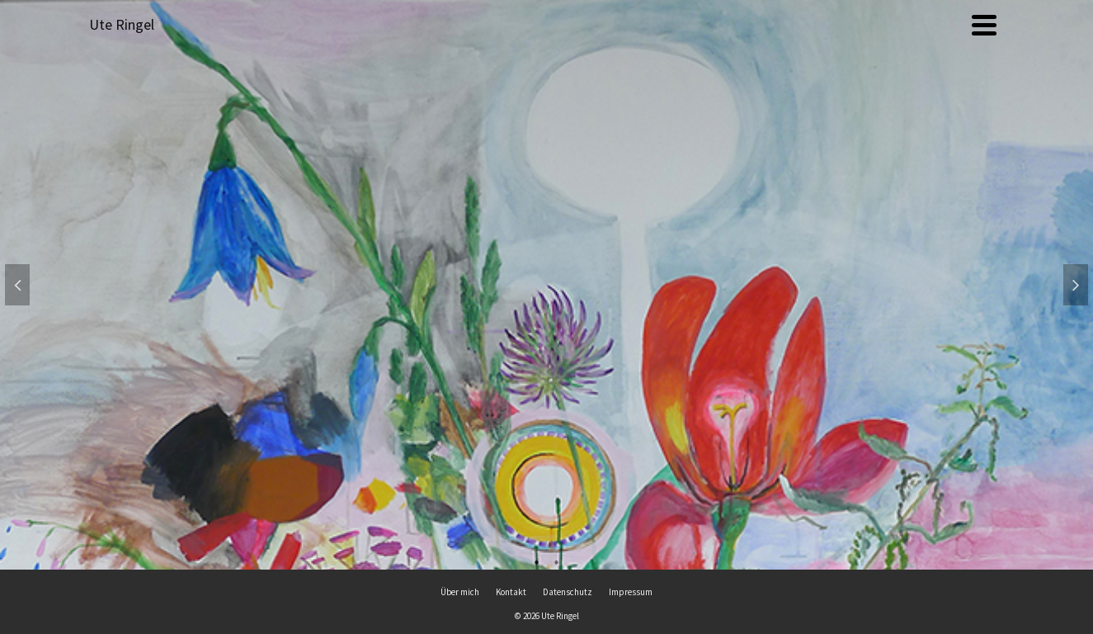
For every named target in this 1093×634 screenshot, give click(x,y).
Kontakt (511, 592)
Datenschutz (567, 592)
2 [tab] (557, 561)
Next (1075, 284)
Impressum (631, 592)
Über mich (459, 592)
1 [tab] (537, 561)
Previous (17, 284)
